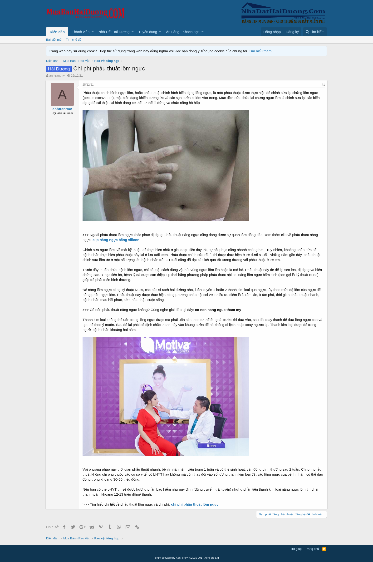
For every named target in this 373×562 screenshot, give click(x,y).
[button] (92, 31)
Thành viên (80, 32)
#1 (322, 84)
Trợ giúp (296, 549)
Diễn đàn (57, 32)
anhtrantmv (57, 75)
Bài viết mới (54, 39)
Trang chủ (312, 549)
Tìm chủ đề (73, 39)
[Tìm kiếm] (315, 31)
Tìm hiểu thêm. (261, 51)
